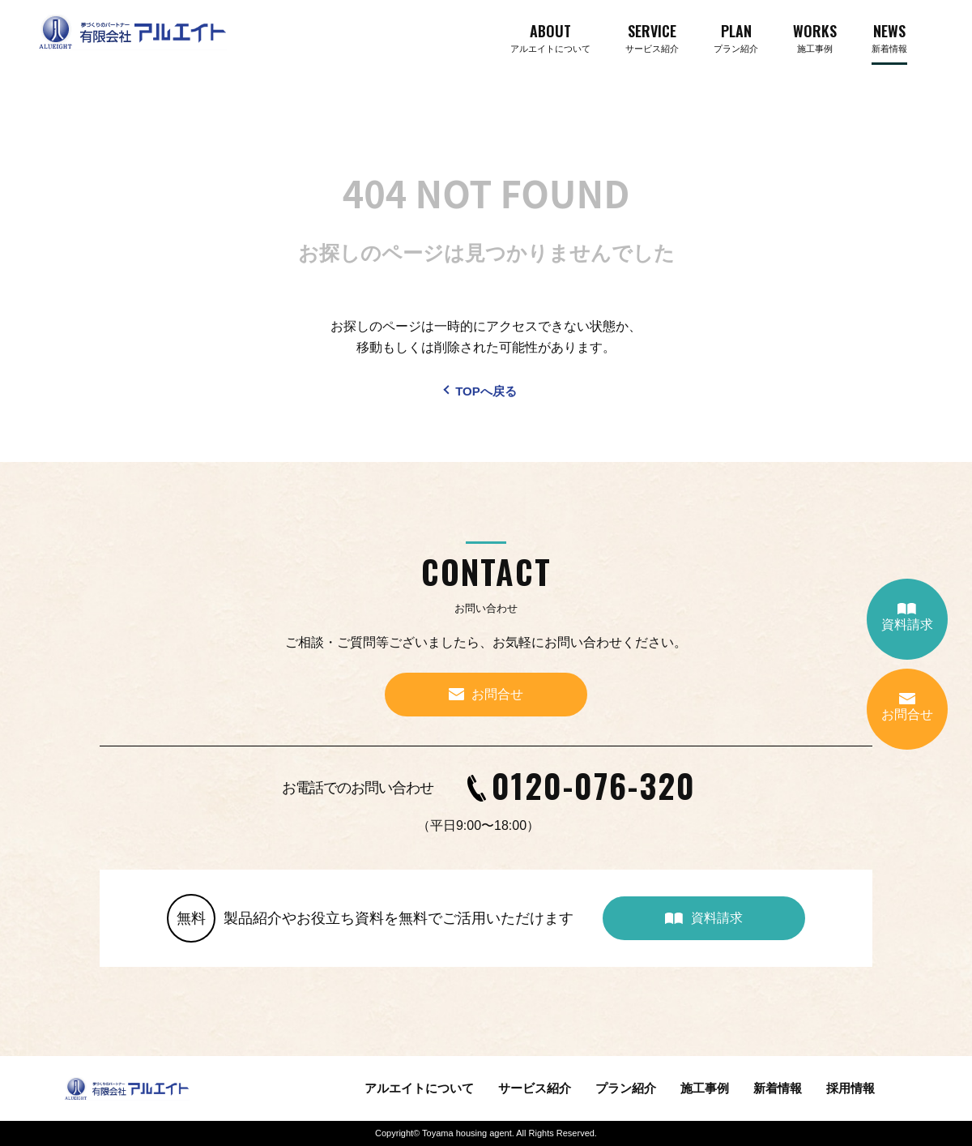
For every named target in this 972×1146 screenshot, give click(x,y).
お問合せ (907, 707)
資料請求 (907, 617)
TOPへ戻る (486, 391)
